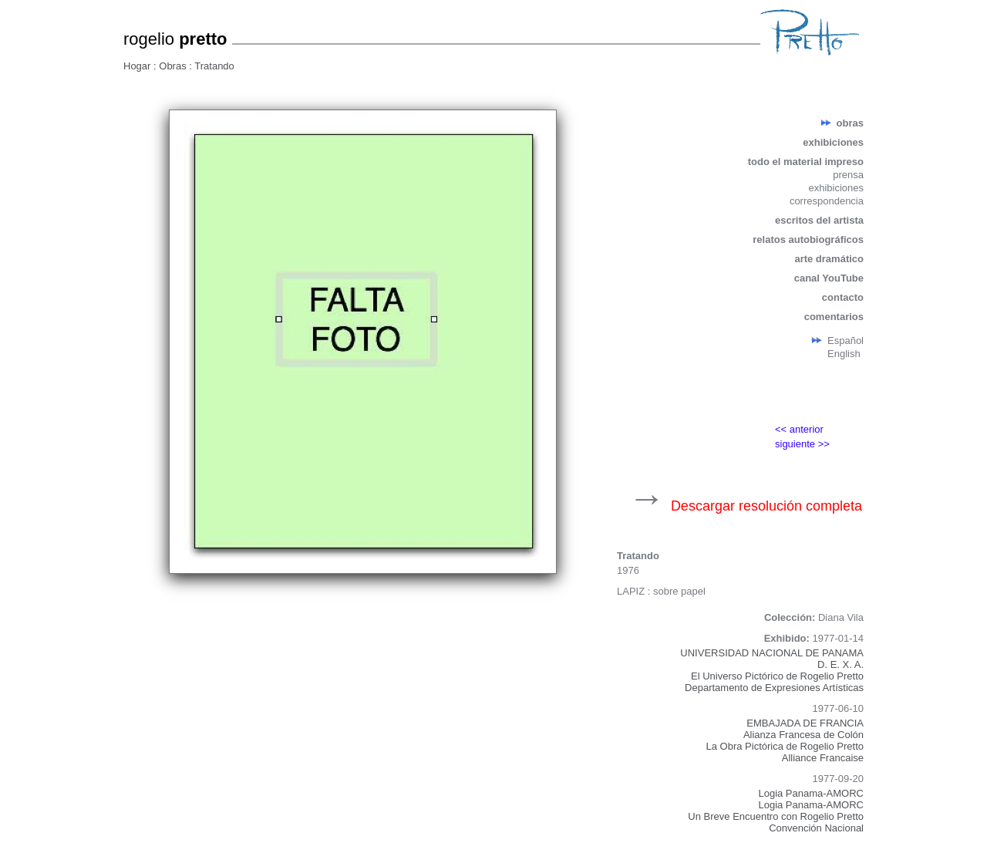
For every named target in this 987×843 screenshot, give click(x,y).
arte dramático (829, 259)
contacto (843, 297)
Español (845, 340)
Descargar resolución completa (766, 506)
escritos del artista (819, 220)
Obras (174, 66)
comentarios (834, 316)
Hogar (138, 66)
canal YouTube (829, 278)
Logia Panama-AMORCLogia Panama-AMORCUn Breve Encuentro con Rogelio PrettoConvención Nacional (776, 810)
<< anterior (799, 429)
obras (850, 123)
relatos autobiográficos (808, 239)
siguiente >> (802, 444)
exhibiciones (833, 142)
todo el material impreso (806, 161)
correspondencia (827, 201)
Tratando (214, 66)
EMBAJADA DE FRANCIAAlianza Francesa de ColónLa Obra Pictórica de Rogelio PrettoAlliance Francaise (785, 740)
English (844, 353)
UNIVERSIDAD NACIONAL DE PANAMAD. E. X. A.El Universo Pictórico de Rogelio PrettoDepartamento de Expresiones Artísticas (772, 670)
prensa (848, 174)
